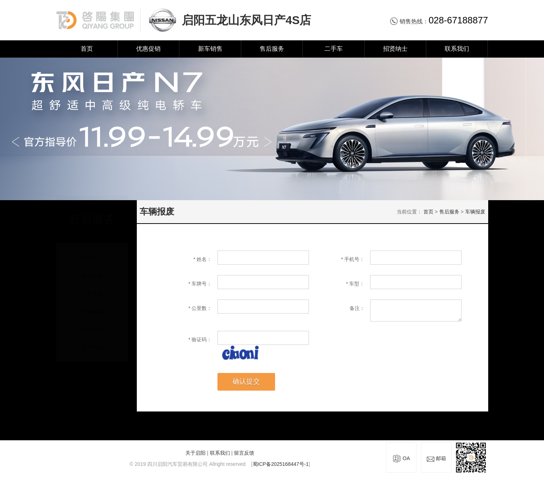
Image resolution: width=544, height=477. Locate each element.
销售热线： (439, 21)
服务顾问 (92, 340)
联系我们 (457, 48)
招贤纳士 (395, 48)
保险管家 (92, 268)
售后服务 (272, 48)
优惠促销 (148, 48)
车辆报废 (92, 304)
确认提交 (246, 381)
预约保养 (92, 322)
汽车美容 (92, 286)
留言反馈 (244, 453)
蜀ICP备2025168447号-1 (281, 464)
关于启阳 (195, 453)
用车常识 (92, 251)
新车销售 (210, 48)
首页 (87, 48)
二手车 (333, 48)
